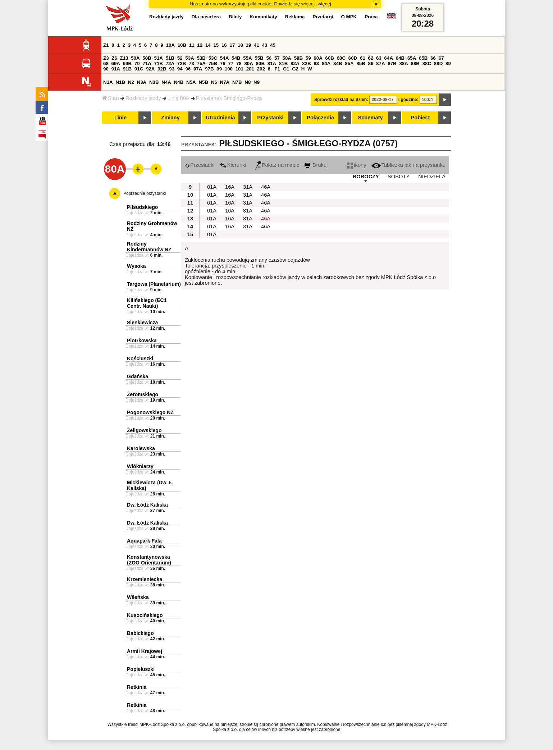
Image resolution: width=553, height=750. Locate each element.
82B (306, 63)
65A (411, 58)
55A (247, 58)
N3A (142, 82)
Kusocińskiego (145, 615)
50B (146, 58)
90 (106, 69)
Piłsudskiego (142, 207)
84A (326, 63)
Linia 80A (178, 98)
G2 (295, 69)
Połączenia (320, 117)
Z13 (124, 58)
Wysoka (136, 266)
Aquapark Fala (144, 541)
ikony (356, 165)
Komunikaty (263, 16)
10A (170, 45)
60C (341, 58)
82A (295, 63)
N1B (120, 82)
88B (415, 63)
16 (224, 45)
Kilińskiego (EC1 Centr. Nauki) (146, 303)
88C (426, 63)
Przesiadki (200, 165)
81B (283, 63)
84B (337, 63)
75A (201, 63)
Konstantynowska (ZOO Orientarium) (149, 560)
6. (270, 69)
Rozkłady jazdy (143, 98)
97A (197, 69)
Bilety (235, 16)
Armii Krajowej (144, 651)
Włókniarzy (140, 466)
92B (161, 69)
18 (240, 45)
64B (400, 58)
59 (308, 58)
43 (265, 45)
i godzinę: (408, 99)
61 (362, 58)
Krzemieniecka (144, 579)
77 (230, 63)
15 (216, 45)
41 (256, 45)
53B (201, 58)
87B (392, 63)
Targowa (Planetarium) (154, 284)
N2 (131, 82)
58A (287, 58)
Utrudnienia (220, 117)
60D (352, 58)
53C (213, 58)
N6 (214, 82)
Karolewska (141, 448)
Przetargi (322, 16)
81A (272, 63)
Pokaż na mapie (277, 165)
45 (272, 45)
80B (260, 63)
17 (232, 45)
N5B (203, 82)
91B (127, 69)
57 (277, 58)
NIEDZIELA (431, 176)
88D (438, 63)
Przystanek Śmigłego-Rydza (229, 98)
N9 (256, 82)
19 (248, 45)
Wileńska (138, 597)
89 (448, 63)
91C (138, 69)
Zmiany (170, 117)
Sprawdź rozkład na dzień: (341, 99)
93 (171, 69)
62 (371, 58)
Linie (120, 117)
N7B (237, 82)
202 (261, 69)
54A (224, 58)
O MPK (349, 16)
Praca (371, 16)
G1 (286, 69)
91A (115, 69)
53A (189, 58)
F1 (277, 69)
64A (388, 58)
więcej (324, 3)
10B (182, 45)
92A (150, 69)
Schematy (370, 117)
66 (433, 58)
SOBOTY (399, 176)
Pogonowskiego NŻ (150, 412)
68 (106, 63)
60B (329, 58)
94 (180, 69)
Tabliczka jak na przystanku (408, 165)
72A (170, 63)
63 (378, 58)
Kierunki (233, 165)
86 (371, 63)
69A (115, 63)
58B (298, 58)
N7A (225, 82)
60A (318, 58)
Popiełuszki (141, 669)
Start (110, 98)
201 (250, 69)
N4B (179, 82)
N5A (191, 82)
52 (180, 58)
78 (239, 63)
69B (127, 63)
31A (247, 187)
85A (349, 63)
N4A (166, 82)
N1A (108, 82)
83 (316, 63)
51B (170, 58)
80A (248, 63)
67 (441, 58)
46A (265, 187)
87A (380, 63)
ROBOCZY (366, 176)
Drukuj (316, 165)
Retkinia (136, 687)
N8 (247, 82)
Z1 (106, 45)
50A (135, 58)
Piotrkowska (141, 340)
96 (188, 69)
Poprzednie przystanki (144, 193)
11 (192, 45)
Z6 (114, 58)
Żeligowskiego (144, 430)
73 (191, 63)
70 (137, 63)
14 (208, 45)
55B (259, 58)
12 (199, 45)
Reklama (295, 16)
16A (229, 187)
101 (239, 69)
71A (146, 63)
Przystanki (270, 117)
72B (181, 63)
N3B (154, 82)
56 (268, 58)
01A (211, 187)
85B (360, 63)
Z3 (106, 58)
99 (219, 69)
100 (229, 69)
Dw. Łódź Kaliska (147, 505)
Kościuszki (140, 358)
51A (158, 58)
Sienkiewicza (142, 322)
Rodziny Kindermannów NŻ (149, 246)
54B (236, 58)
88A (403, 63)
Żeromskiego (142, 394)
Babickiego (140, 633)
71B (158, 63)
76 (222, 63)
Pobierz (420, 117)
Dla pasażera (206, 16)
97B (209, 69)
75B (213, 63)
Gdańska (137, 376)
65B (423, 58)
